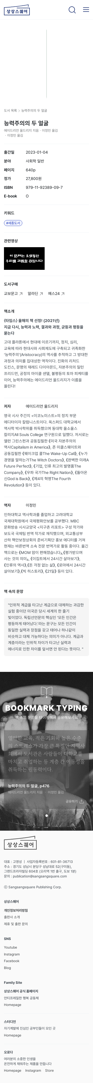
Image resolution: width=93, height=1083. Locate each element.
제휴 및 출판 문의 (16, 924)
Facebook (11, 961)
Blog (7, 968)
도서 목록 (10, 111)
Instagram (12, 954)
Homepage (12, 1005)
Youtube (10, 947)
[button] (86, 10)
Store (49, 1070)
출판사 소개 (12, 917)
